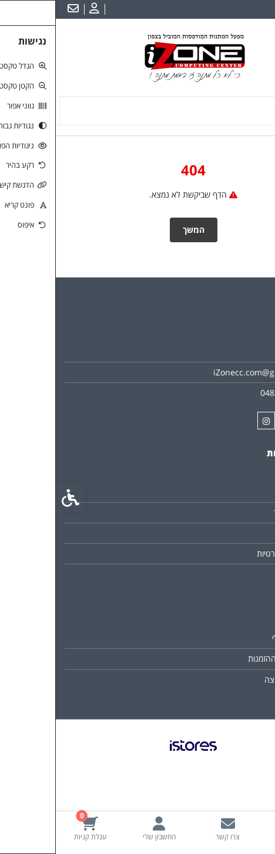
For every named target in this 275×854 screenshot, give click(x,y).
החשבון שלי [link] (235, 637)
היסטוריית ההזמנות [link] (223, 658)
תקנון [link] (245, 532)
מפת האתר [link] (236, 512)
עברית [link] (256, 9)
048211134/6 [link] (229, 392)
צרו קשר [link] (240, 491)
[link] (240, 828)
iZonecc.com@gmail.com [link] (205, 372)
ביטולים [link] (242, 574)
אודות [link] (245, 351)
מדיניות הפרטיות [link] (227, 553)
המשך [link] (138, 229)
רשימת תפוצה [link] (231, 679)
